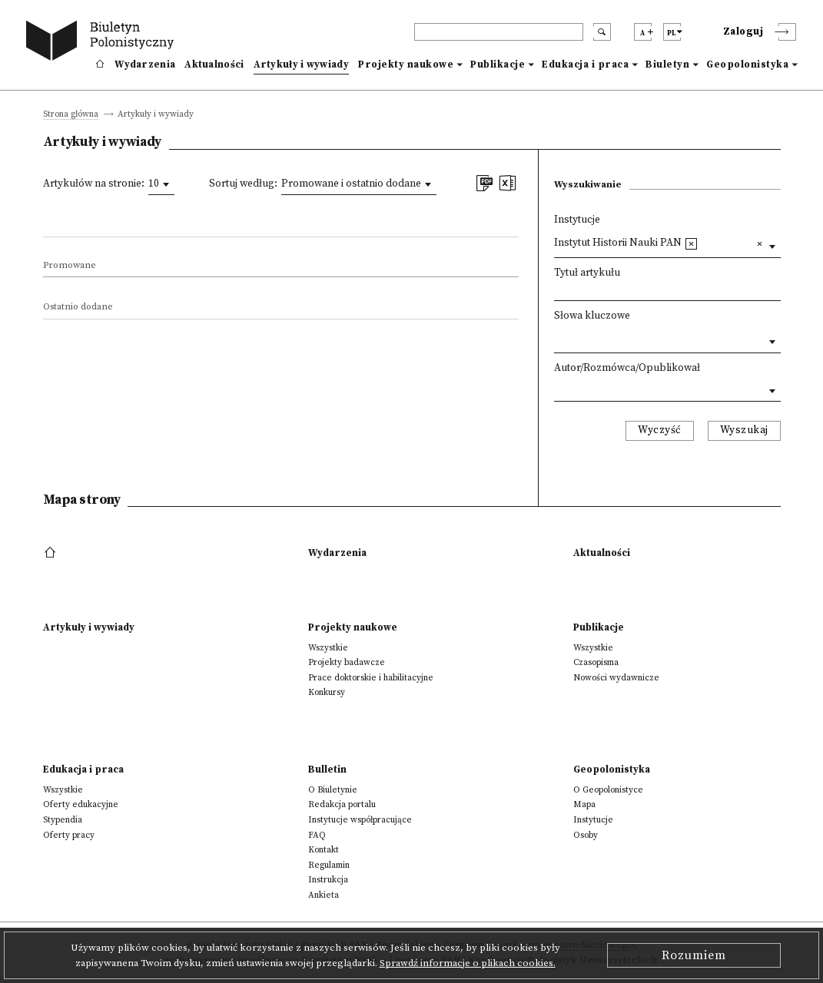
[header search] (498, 32)
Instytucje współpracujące (360, 820)
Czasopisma (596, 662)
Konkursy (326, 692)
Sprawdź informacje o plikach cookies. (468, 963)
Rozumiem (694, 955)
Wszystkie (328, 648)
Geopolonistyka (747, 64)
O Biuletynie (332, 790)
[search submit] (602, 32)
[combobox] (161, 184)
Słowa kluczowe (592, 316)
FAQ (317, 835)
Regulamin (329, 865)
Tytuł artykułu (587, 273)
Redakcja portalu (342, 804)
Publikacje (497, 64)
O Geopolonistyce (608, 790)
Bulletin (327, 769)
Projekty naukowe (405, 64)
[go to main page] (103, 42)
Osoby (585, 835)
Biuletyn (667, 64)
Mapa (584, 804)
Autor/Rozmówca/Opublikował (627, 368)
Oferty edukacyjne (80, 804)
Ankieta (323, 895)
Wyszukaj (744, 430)
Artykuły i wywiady (301, 64)
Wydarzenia (144, 64)
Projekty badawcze (346, 662)
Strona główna (70, 115)
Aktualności (214, 64)
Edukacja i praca (585, 64)
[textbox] (706, 242)
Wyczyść (660, 430)
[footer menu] (52, 553)
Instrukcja (328, 879)
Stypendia (62, 820)
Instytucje (577, 220)
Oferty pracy (69, 835)
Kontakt (323, 850)
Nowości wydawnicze (616, 677)
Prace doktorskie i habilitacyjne (370, 677)
